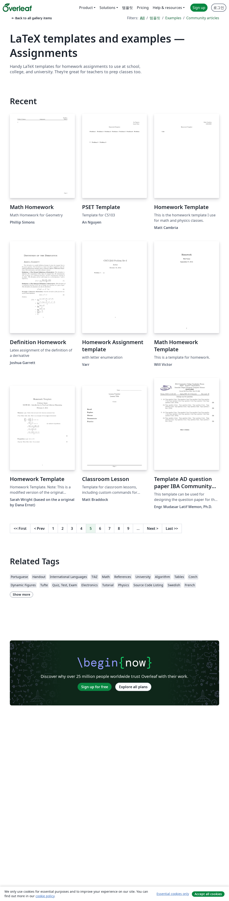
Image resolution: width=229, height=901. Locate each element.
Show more (21, 594)
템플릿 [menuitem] (127, 7)
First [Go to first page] (20, 528)
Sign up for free (94, 686)
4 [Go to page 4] (81, 528)
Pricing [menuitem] (143, 7)
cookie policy (45, 896)
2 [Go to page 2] (62, 528)
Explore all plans (133, 686)
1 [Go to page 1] (53, 528)
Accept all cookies (208, 894)
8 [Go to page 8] (119, 528)
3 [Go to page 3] (72, 528)
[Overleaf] (17, 7)
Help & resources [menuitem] (167, 7)
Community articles (202, 17)
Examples (173, 17)
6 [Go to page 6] (100, 528)
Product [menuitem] (86, 7)
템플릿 (155, 17)
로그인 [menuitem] (218, 7)
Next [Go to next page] (152, 528)
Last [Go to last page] (172, 528)
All (142, 17)
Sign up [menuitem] (199, 7)
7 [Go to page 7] (109, 528)
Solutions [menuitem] (107, 7)
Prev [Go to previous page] (39, 528)
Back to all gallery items (31, 18)
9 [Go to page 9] (128, 528)
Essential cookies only (173, 894)
